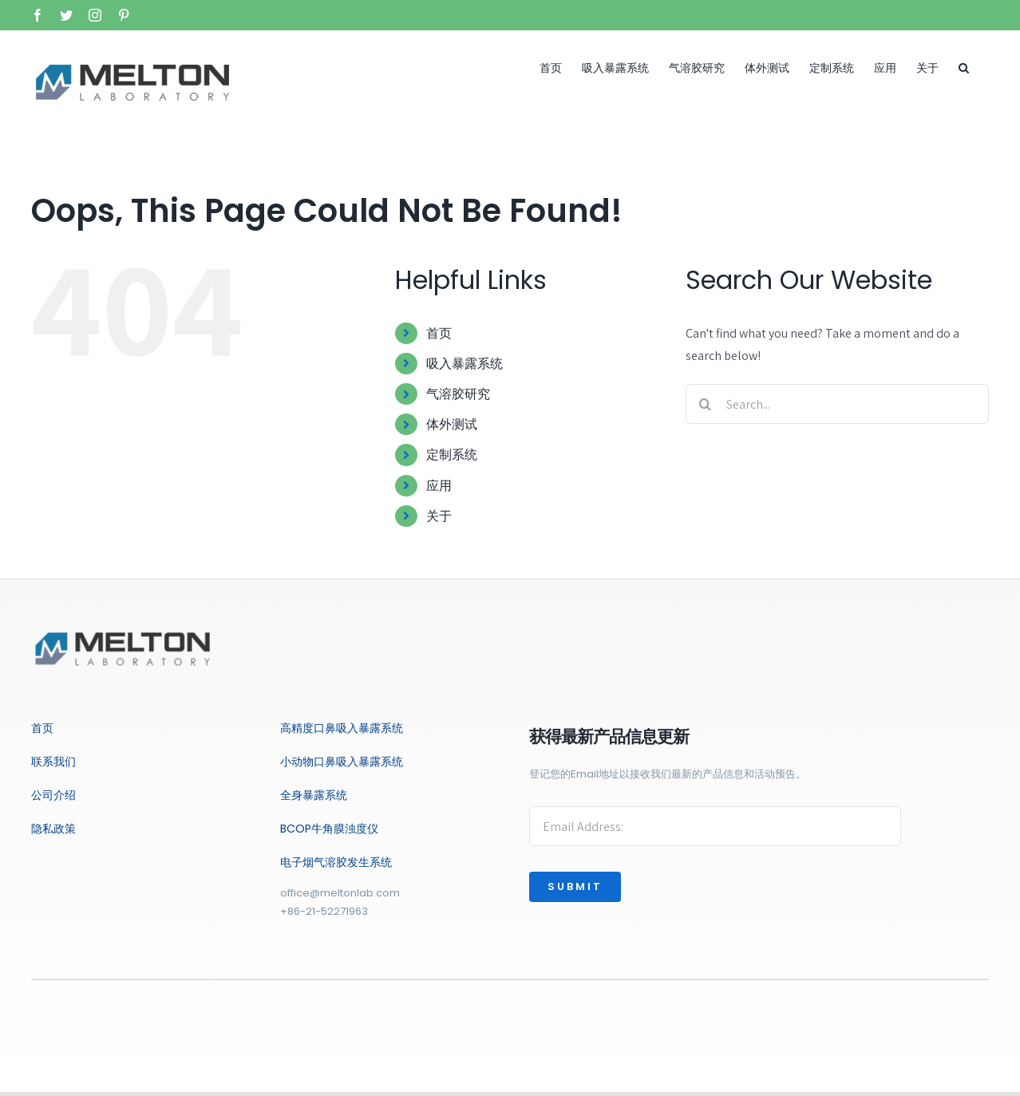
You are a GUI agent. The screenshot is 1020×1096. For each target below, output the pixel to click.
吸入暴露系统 (464, 363)
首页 (439, 333)
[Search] (705, 404)
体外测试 (451, 424)
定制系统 (451, 454)
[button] (964, 67)
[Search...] (837, 404)
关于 (439, 516)
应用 (439, 485)
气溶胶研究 (458, 394)
